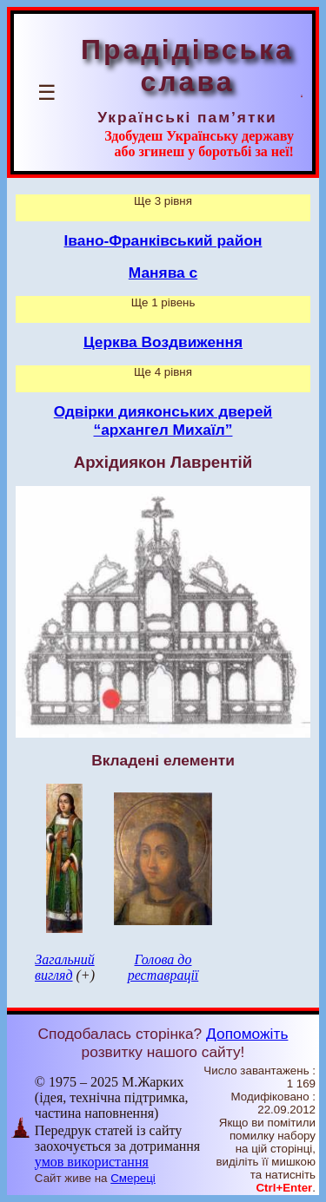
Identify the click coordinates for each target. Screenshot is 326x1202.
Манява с (163, 272)
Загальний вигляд (65, 967)
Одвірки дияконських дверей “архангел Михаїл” (163, 420)
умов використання (92, 1161)
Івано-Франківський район (163, 240)
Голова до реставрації (163, 967)
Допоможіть (247, 1033)
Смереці (133, 1178)
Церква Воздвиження (163, 342)
